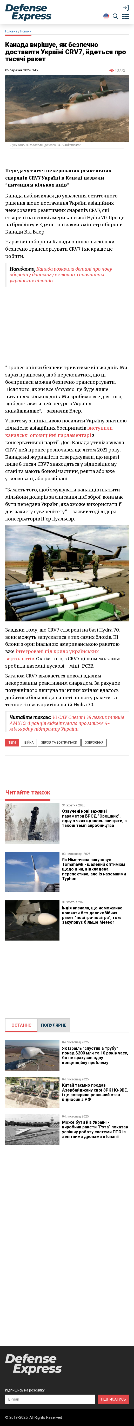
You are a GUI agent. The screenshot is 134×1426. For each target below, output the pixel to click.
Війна (29, 742)
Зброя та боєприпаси (59, 742)
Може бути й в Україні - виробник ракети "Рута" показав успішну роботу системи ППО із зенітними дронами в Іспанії (95, 1129)
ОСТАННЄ (21, 1025)
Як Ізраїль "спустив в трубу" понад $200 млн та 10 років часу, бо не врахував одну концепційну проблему (95, 1055)
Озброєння (94, 742)
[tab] (21, 1025)
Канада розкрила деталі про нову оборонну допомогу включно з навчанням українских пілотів (61, 275)
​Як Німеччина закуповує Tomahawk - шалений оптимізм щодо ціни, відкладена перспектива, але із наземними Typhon (94, 869)
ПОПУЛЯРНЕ (53, 1025)
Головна (11, 31)
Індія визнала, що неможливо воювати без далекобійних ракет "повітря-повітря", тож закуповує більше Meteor (92, 915)
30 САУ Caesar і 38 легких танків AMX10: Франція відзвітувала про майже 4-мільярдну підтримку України (67, 723)
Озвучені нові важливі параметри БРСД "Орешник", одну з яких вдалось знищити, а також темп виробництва (94, 818)
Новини (25, 31)
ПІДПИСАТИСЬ (113, 1399)
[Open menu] (125, 16)
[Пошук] (115, 17)
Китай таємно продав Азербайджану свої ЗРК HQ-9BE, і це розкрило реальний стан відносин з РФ (95, 1092)
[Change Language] (106, 16)
